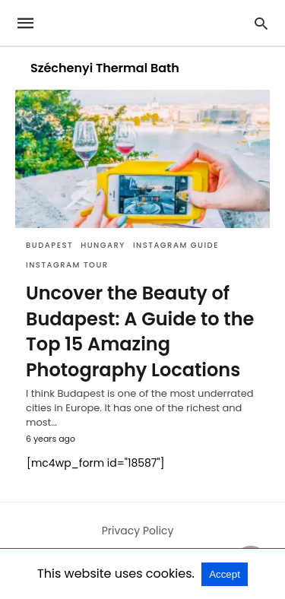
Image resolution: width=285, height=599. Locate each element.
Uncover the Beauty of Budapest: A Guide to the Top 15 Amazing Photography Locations (140, 331)
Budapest (49, 245)
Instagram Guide (176, 245)
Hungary (103, 245)
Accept (224, 574)
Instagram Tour (67, 265)
